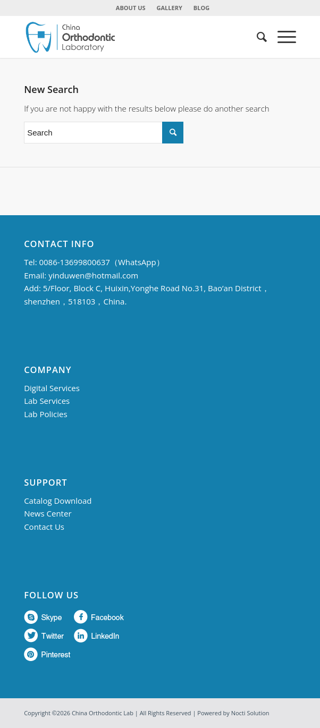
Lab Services (47, 400)
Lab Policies (45, 414)
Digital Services (52, 388)
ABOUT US (131, 8)
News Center (47, 513)
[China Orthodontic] (132, 36)
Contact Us (44, 526)
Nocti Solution (250, 713)
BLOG (201, 8)
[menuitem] (131, 8)
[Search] (256, 36)
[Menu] (281, 36)
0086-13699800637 (74, 262)
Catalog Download (57, 500)
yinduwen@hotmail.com (93, 275)
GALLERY (169, 8)
